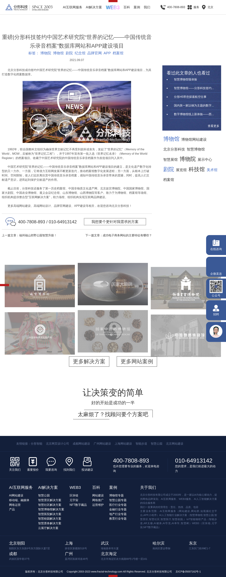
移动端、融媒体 (19, 500)
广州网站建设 (102, 443)
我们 (147, 7)
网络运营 (15, 504)
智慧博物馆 (196, 149)
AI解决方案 (94, 7)
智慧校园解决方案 (49, 518)
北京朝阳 (17, 543)
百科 (126, 7)
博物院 (45, 53)
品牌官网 (94, 53)
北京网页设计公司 (57, 443)
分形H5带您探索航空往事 (190, 96)
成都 (13, 553)
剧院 (69, 53)
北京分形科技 (174, 149)
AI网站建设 (16, 495)
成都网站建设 (81, 443)
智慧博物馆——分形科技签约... (194, 88)
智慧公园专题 (118, 500)
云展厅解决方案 (48, 528)
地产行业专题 (118, 514)
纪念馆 (80, 53)
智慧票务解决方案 (49, 523)
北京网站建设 (174, 443)
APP (107, 53)
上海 (69, 543)
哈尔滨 (159, 543)
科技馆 (197, 169)
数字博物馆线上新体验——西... (194, 114)
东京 (193, 543)
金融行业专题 (118, 509)
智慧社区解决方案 (49, 504)
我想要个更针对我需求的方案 (114, 222)
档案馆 (118, 53)
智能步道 (141, 443)
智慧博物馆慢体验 (185, 79)
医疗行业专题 (118, 504)
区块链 (74, 495)
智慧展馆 (170, 160)
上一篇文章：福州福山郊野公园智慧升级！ (29, 235)
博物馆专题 (116, 495)
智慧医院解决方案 (49, 514)
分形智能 (36, 443)
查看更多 (213, 125)
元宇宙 (74, 500)
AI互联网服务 (72, 7)
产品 (12, 509)
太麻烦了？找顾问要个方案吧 (113, 414)
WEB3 (75, 487)
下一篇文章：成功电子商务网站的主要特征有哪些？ (118, 235)
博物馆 (58, 53)
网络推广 (98, 500)
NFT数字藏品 (78, 504)
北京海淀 (109, 553)
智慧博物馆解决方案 (51, 509)
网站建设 (98, 495)
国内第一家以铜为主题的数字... (194, 105)
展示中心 (205, 160)
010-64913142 (193, 460)
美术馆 (212, 170)
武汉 (105, 543)
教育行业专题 (118, 518)
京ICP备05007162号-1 (188, 571)
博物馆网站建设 (194, 139)
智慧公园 (156, 443)
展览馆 (181, 170)
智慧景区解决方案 (49, 500)
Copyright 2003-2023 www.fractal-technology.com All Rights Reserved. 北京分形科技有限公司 (119, 571)
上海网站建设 (123, 443)
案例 (137, 7)
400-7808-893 (131, 460)
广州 (69, 553)
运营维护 (98, 504)
